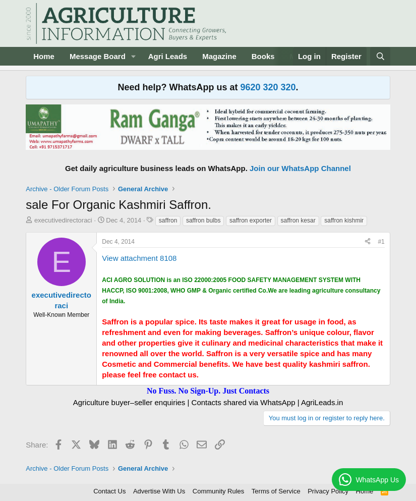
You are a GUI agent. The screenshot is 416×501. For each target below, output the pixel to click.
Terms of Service (276, 491)
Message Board (98, 56)
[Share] (367, 242)
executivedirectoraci (63, 220)
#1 (381, 241)
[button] (134, 56)
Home (43, 56)
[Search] (380, 56)
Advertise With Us (159, 491)
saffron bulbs (203, 220)
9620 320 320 (267, 87)
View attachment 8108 (139, 258)
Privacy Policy (328, 491)
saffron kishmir (344, 220)
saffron (168, 220)
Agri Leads (168, 56)
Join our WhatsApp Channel (300, 168)
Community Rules (219, 491)
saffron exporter (250, 220)
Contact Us (109, 491)
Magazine (219, 56)
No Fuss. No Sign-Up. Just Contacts (208, 390)
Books (263, 56)
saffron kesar (298, 220)
